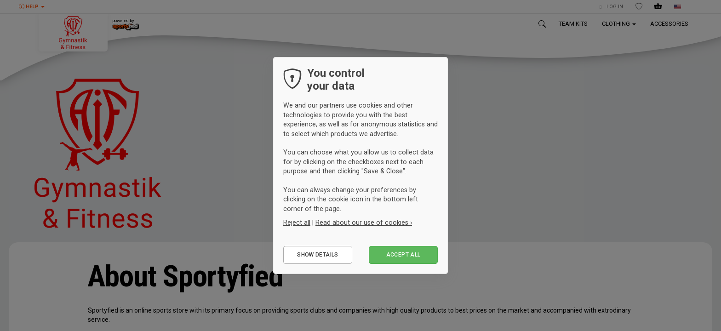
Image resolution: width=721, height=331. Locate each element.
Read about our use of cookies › (363, 222)
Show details (317, 254)
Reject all (296, 222)
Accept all (403, 254)
